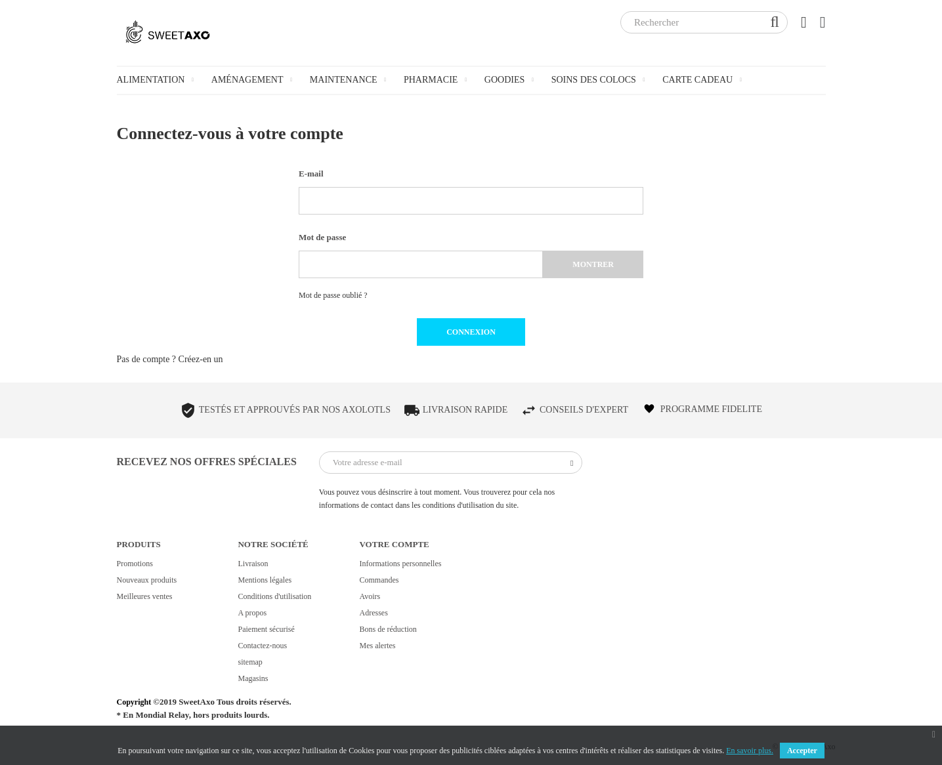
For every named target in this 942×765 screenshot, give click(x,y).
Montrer (593, 264)
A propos (252, 612)
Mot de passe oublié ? (333, 295)
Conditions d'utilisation (274, 596)
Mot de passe (322, 237)
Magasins (253, 678)
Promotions (135, 563)
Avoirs (369, 596)
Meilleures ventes (145, 596)
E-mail (311, 173)
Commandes (378, 580)
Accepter (802, 750)
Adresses (373, 612)
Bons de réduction (387, 629)
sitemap (250, 662)
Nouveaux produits (147, 580)
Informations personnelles (400, 563)
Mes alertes (377, 645)
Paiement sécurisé (266, 629)
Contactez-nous (262, 645)
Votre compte (394, 544)
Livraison (253, 563)
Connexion (471, 332)
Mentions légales (264, 580)
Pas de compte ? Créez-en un (170, 359)
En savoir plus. (749, 750)
